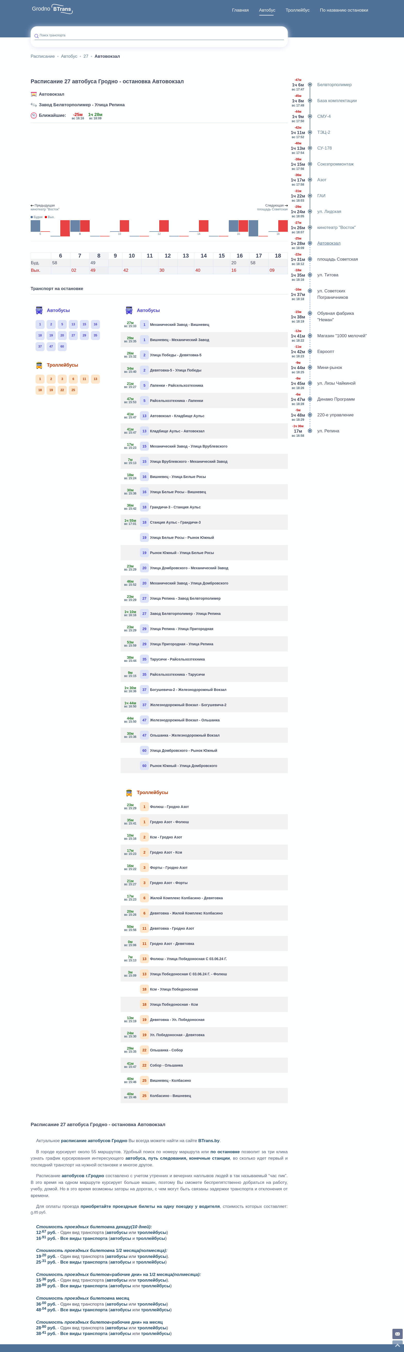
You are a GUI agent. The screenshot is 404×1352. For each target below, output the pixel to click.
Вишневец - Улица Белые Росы (165, 476)
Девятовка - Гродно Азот (159, 928)
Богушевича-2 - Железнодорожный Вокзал (175, 689)
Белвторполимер (322, 84)
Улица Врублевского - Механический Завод (176, 461)
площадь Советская (325, 259)
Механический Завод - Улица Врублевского (176, 446)
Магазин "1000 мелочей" (329, 335)
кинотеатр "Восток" (324, 227)
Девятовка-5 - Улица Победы (162, 370)
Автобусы (52, 310)
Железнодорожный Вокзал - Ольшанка (172, 719)
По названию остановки (344, 10)
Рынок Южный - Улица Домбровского (178, 765)
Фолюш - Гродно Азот (156, 806)
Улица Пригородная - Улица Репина (168, 643)
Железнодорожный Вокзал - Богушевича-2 (175, 704)
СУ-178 (312, 148)
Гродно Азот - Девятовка (159, 943)
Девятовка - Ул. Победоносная (164, 1019)
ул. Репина (315, 431)
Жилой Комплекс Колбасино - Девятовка (173, 897)
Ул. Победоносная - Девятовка (164, 1034)
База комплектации (324, 100)
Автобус (267, 10)
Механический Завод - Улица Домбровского (176, 583)
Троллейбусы (56, 365)
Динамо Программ (323, 399)
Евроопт (313, 351)
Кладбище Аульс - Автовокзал (164, 430)
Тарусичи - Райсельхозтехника (164, 659)
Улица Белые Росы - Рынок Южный (177, 537)
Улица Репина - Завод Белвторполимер (172, 598)
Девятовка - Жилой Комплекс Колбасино (173, 913)
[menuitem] (240, 10)
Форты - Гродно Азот (156, 867)
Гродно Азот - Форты (156, 882)
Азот (309, 179)
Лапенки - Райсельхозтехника (163, 385)
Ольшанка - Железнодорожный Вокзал (172, 735)
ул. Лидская (316, 211)
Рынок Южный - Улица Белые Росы (177, 552)
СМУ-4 (311, 116)
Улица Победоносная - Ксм (169, 1004)
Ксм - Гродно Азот (153, 837)
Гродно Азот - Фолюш (156, 821)
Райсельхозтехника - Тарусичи (164, 674)
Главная (240, 10)
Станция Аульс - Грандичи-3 (162, 522)
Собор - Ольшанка (153, 1065)
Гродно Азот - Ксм (153, 852)
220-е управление (323, 415)
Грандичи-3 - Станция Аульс (162, 507)
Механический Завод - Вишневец (166, 324)
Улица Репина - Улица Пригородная (168, 628)
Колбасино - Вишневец (157, 1095)
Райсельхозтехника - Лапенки (163, 400)
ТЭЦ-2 (311, 132)
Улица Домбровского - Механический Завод (176, 567)
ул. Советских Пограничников (320, 294)
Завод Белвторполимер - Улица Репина (82, 104)
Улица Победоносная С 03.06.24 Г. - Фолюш (175, 973)
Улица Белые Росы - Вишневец (165, 491)
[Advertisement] (159, 163)
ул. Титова (315, 275)
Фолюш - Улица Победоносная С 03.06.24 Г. (175, 958)
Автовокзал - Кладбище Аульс (164, 415)
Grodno (41, 9)
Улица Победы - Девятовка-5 (162, 354)
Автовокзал (51, 94)
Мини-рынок (317, 367)
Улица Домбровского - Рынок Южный (178, 750)
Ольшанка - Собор (153, 1049)
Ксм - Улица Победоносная (169, 989)
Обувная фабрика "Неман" (323, 316)
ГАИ (309, 195)
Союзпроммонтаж (323, 164)
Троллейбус (298, 10)
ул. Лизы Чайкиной (324, 383)
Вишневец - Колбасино (157, 1080)
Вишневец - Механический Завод (166, 339)
